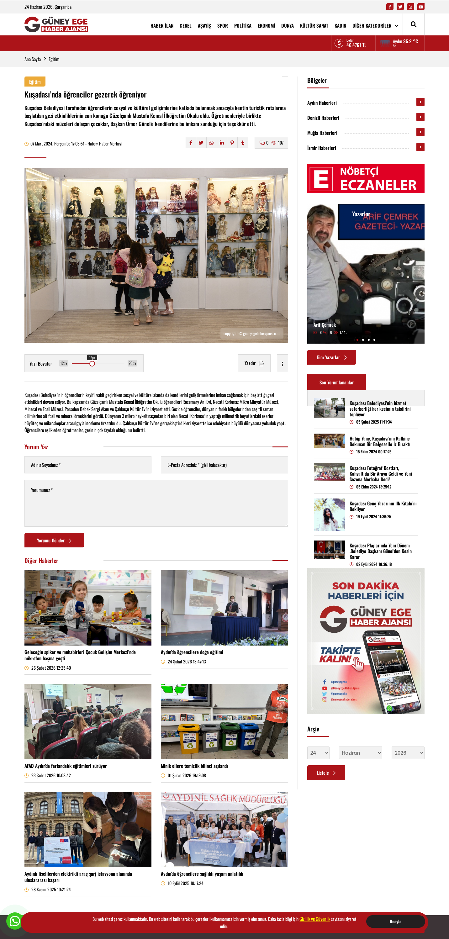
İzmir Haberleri (321, 147)
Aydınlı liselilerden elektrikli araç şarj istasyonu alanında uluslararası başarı (78, 876)
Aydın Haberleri (322, 102)
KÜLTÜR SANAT (314, 25)
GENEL (186, 25)
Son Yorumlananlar (337, 382)
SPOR (222, 25)
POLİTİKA (242, 25)
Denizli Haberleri (323, 117)
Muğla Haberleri (322, 132)
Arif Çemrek (325, 324)
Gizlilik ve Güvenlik (314, 918)
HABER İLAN (162, 25)
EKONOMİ (266, 25)
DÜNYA (287, 25)
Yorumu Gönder (54, 540)
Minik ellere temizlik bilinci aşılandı (194, 765)
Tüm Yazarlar (332, 357)
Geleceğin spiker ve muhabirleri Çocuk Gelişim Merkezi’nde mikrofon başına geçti (80, 655)
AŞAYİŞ (204, 25)
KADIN (340, 25)
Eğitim (54, 58)
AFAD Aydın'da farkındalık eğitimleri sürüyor (65, 765)
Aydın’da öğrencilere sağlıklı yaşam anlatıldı (202, 873)
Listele (326, 772)
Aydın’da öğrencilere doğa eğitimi (192, 651)
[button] (357, 340)
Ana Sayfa (32, 58)
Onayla (395, 921)
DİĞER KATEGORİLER (375, 25)
